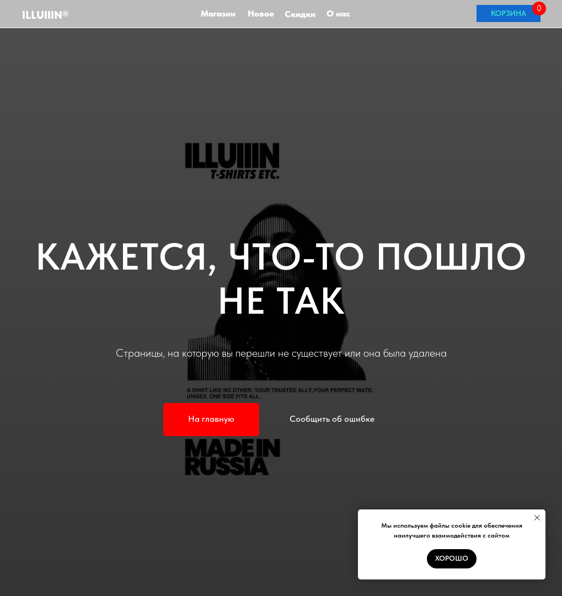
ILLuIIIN (45, 15)
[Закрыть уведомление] (537, 517)
